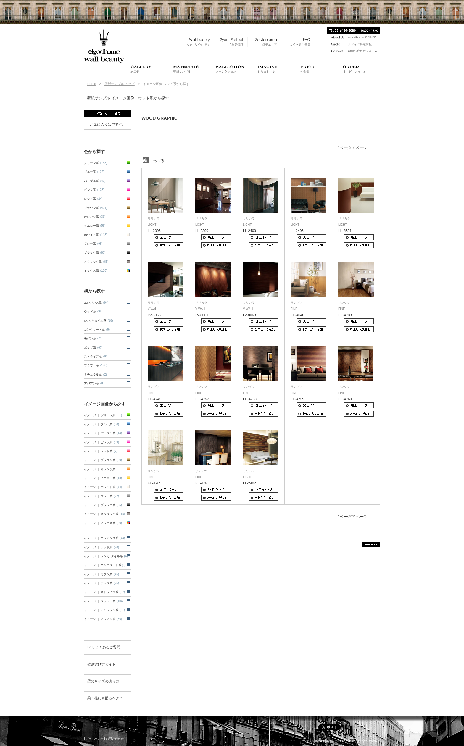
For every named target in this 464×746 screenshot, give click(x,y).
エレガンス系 (96, 302)
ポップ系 (93, 347)
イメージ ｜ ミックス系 (103, 523)
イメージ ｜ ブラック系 (103, 505)
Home (91, 84)
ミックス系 (95, 270)
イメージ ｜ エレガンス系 (104, 538)
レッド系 (93, 198)
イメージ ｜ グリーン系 (103, 415)
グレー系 (93, 243)
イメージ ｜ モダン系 (101, 574)
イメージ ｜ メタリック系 (104, 513)
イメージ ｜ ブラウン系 (103, 460)
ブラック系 (95, 252)
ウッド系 (93, 311)
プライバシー (94, 738)
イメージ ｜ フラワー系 (104, 601)
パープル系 (95, 181)
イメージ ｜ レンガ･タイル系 (106, 556)
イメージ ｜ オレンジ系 (102, 469)
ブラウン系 (95, 208)
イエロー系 (95, 225)
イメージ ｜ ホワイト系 (103, 487)
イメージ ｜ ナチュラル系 (104, 610)
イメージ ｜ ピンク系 (101, 442)
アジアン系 (95, 383)
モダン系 (93, 338)
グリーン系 (95, 163)
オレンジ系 (95, 216)
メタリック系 (96, 261)
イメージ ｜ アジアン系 (103, 619)
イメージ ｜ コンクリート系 (104, 565)
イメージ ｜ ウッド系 (101, 547)
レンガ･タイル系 (98, 320)
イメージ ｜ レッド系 (100, 451)
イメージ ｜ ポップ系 (101, 583)
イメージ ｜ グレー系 (101, 496)
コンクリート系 (97, 329)
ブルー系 (94, 171)
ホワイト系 (95, 234)
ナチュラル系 (96, 374)
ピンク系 (94, 189)
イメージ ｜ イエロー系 (103, 478)
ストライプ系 (96, 356)
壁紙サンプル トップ (119, 84)
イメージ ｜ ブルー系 (101, 424)
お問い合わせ (115, 738)
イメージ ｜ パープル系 (103, 433)
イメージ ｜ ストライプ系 (104, 592)
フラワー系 (95, 365)
